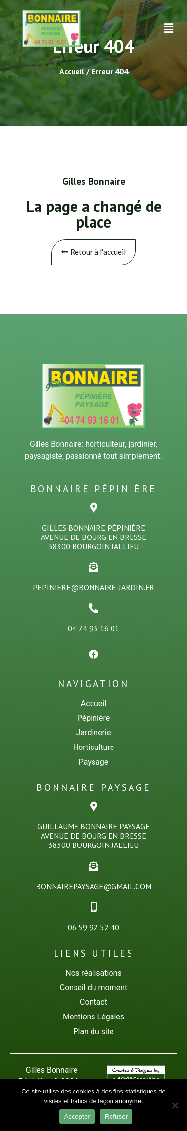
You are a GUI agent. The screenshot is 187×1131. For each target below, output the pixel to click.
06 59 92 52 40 (93, 927)
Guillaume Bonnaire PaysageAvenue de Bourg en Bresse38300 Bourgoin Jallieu (93, 836)
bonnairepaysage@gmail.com (93, 886)
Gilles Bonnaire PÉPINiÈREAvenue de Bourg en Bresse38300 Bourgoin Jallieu (93, 537)
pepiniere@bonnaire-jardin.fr (93, 587)
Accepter (77, 1116)
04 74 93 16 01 (93, 628)
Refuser (116, 1116)
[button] (169, 28)
